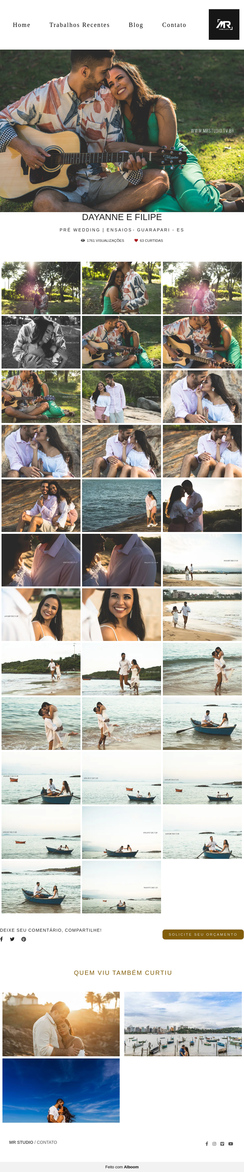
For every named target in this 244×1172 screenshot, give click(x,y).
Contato (174, 24)
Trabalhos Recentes (79, 24)
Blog (136, 24)
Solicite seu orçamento (203, 934)
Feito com (122, 1167)
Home (22, 24)
